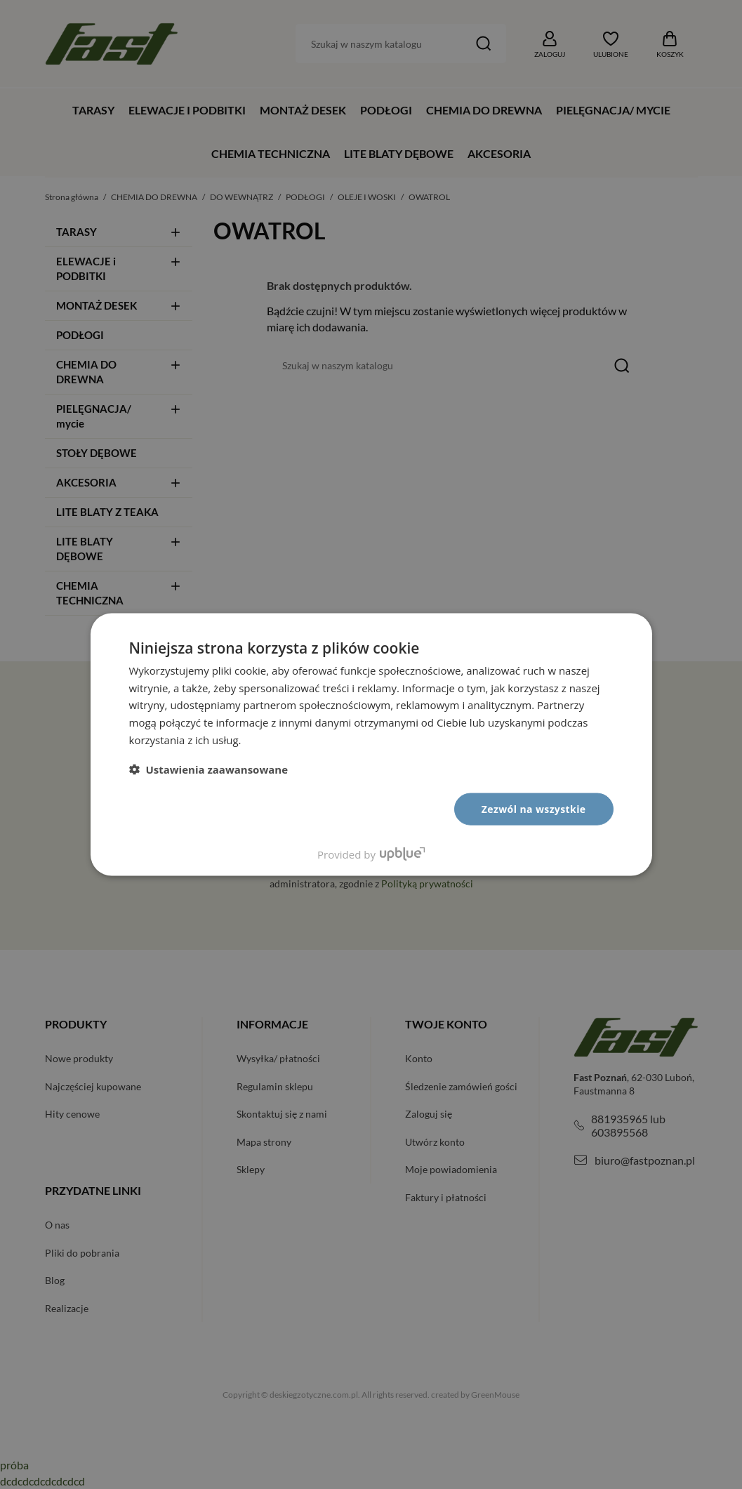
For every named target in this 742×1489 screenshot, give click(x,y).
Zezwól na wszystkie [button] (534, 808)
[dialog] (371, 744)
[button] (209, 768)
